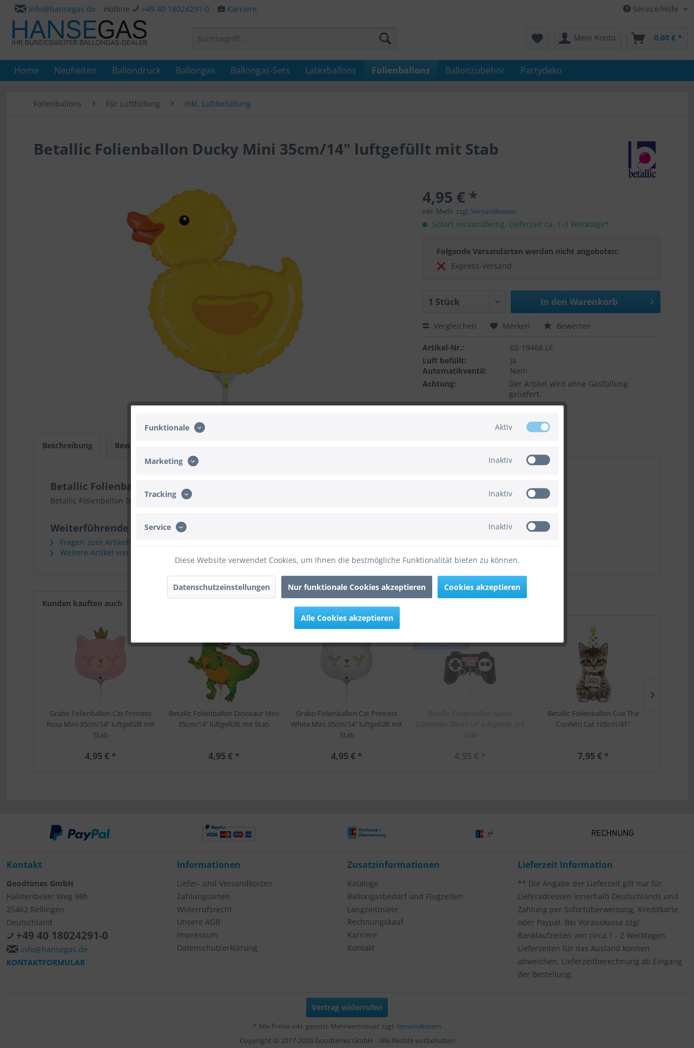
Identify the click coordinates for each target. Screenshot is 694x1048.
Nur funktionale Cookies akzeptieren (357, 587)
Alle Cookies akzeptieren (347, 618)
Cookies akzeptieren (482, 587)
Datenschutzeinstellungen (221, 587)
